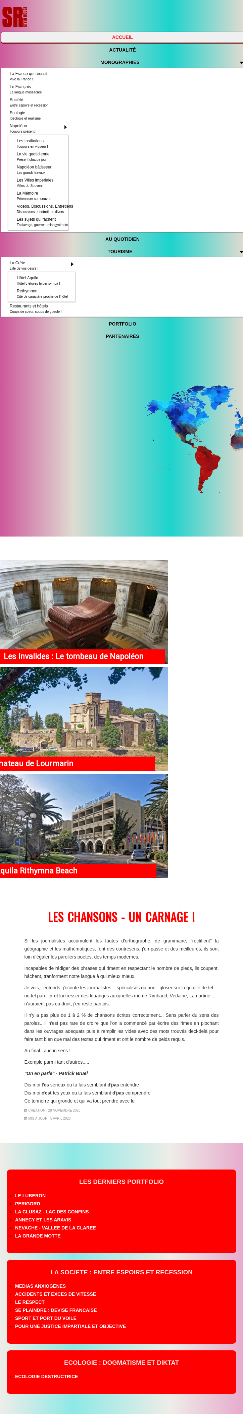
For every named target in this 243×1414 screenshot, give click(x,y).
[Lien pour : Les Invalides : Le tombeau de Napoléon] (84, 612)
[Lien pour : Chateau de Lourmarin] (84, 719)
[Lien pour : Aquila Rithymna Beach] (84, 826)
